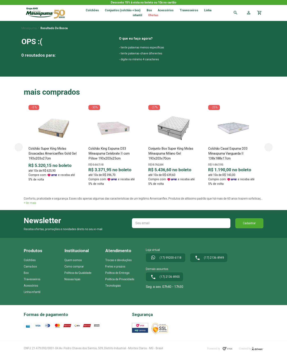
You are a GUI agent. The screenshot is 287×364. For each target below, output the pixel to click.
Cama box (30, 266)
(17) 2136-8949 (208, 258)
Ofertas (153, 15)
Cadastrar (249, 223)
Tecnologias (113, 285)
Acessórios (166, 10)
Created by (251, 348)
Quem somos (73, 260)
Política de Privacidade (119, 279)
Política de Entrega (117, 272)
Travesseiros (189, 10)
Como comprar (74, 266)
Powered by (219, 349)
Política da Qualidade (77, 272)
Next (268, 147)
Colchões (92, 10)
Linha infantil (32, 292)
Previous (19, 147)
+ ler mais (30, 202)
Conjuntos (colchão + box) (123, 10)
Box (26, 272)
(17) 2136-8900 (164, 277)
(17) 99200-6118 (165, 258)
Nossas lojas (72, 279)
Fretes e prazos (115, 266)
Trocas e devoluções (118, 260)
